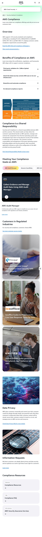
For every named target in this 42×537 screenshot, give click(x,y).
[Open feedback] (40, 268)
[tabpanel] (21, 193)
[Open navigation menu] (2, 3)
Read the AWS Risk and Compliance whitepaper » (16, 46)
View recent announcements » (11, 49)
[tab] (11, 168)
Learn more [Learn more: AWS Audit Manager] (5, 214)
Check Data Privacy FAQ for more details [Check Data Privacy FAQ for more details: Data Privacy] (14, 423)
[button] (10, 9)
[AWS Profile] (39, 2)
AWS (4, 15)
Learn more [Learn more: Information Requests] (6, 468)
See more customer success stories (12, 231)
